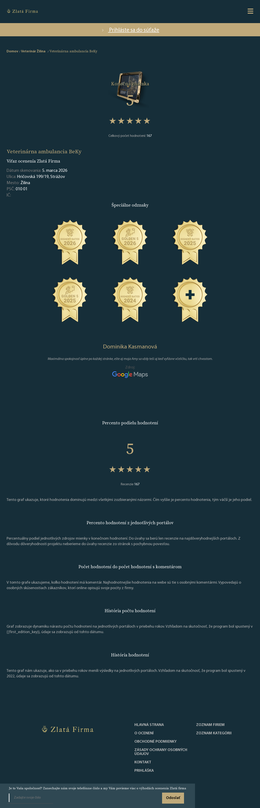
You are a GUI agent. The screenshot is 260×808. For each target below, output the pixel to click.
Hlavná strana (149, 725)
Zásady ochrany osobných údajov (160, 752)
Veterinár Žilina (33, 51)
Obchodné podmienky (155, 742)
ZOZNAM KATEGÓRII (214, 733)
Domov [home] (12, 51)
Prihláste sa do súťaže (130, 30)
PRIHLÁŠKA (144, 771)
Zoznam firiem (210, 725)
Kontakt (142, 762)
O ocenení (144, 733)
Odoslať (173, 798)
